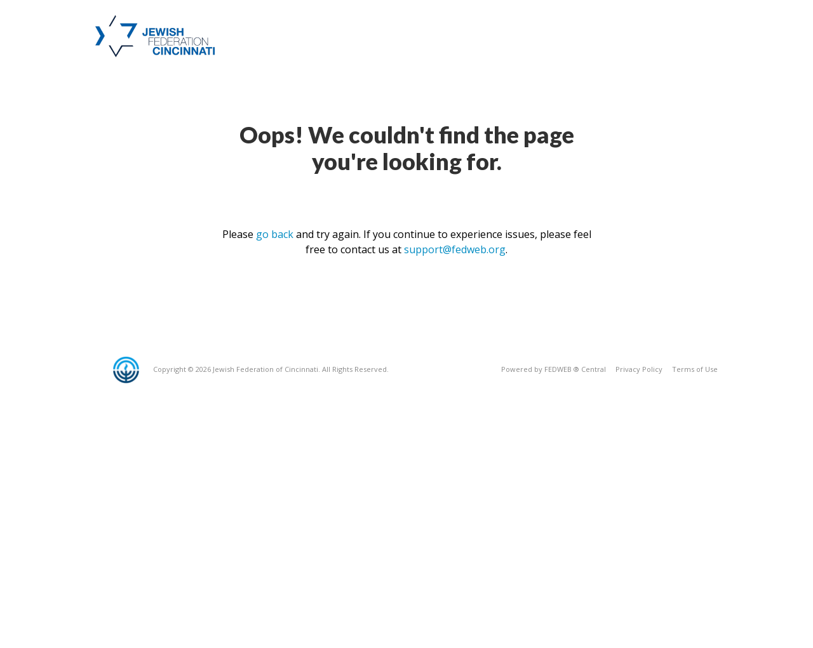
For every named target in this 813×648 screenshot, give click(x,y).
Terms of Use (695, 369)
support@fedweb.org (455, 249)
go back (274, 234)
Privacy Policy (638, 369)
